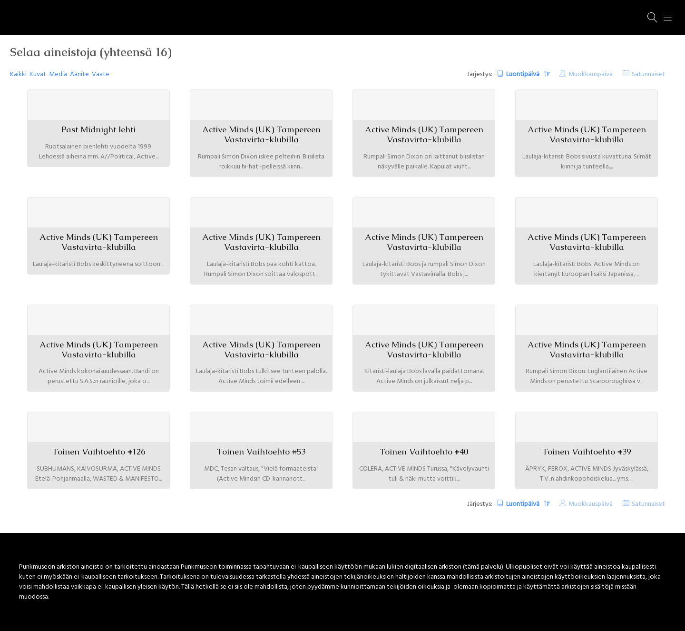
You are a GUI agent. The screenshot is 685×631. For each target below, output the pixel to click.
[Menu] (667, 17)
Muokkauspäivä (590, 74)
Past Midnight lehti (98, 129)
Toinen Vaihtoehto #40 (424, 451)
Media (58, 74)
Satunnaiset (648, 74)
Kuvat (37, 74)
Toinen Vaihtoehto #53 (261, 451)
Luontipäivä (523, 74)
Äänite (79, 74)
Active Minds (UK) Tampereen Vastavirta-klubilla (261, 134)
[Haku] (652, 17)
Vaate (100, 74)
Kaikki (18, 74)
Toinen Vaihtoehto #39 (586, 451)
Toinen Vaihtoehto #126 (98, 451)
